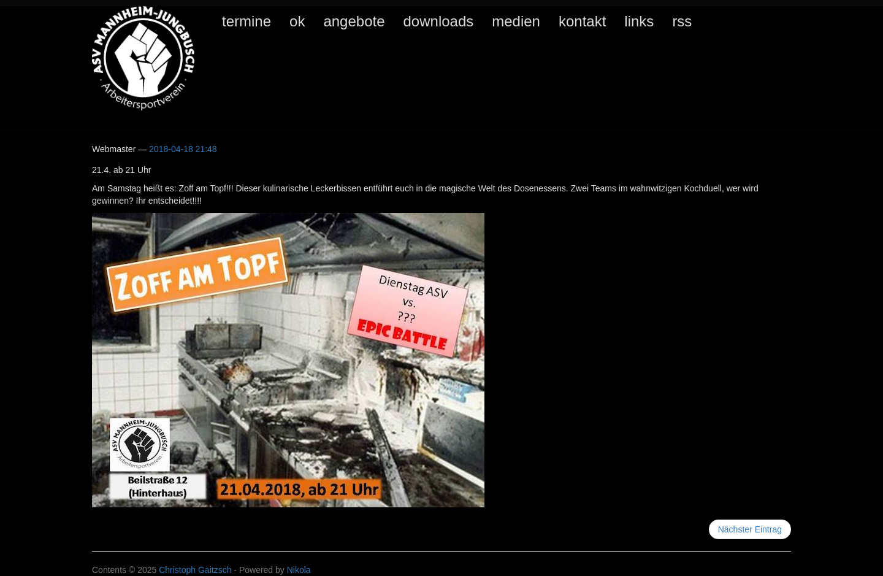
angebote (353, 21)
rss (682, 21)
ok (297, 21)
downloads (438, 21)
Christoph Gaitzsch (195, 570)
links (639, 21)
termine (246, 21)
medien (516, 21)
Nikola (299, 570)
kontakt (582, 21)
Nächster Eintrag (750, 529)
